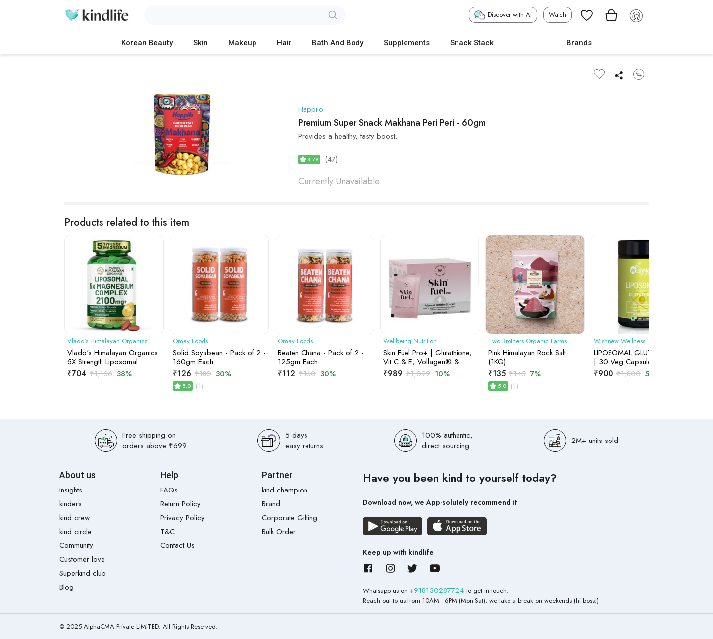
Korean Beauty (147, 42)
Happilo (310, 109)
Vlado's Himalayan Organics (107, 341)
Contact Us (177, 545)
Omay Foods (190, 341)
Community (76, 545)
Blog (66, 587)
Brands (579, 42)
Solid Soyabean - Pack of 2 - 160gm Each (219, 357)
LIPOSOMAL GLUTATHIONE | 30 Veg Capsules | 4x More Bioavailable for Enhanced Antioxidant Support (638, 357)
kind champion (284, 490)
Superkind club (82, 573)
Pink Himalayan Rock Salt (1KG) (527, 357)
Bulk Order (279, 531)
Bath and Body (337, 42)
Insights (70, 490)
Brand (271, 503)
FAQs (169, 490)
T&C (167, 531)
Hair (284, 42)
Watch (557, 14)
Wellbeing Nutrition (410, 341)
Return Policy (180, 503)
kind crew (74, 517)
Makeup (242, 42)
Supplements (407, 42)
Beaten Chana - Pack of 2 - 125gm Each (321, 357)
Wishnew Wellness (619, 341)
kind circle (75, 531)
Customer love (82, 559)
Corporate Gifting (289, 517)
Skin (200, 42)
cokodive (530, 42)
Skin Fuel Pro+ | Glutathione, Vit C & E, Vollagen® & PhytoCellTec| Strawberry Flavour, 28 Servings (427, 357)
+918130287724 (437, 590)
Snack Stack (472, 42)
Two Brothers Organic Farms (527, 341)
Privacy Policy (182, 517)
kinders (70, 503)
